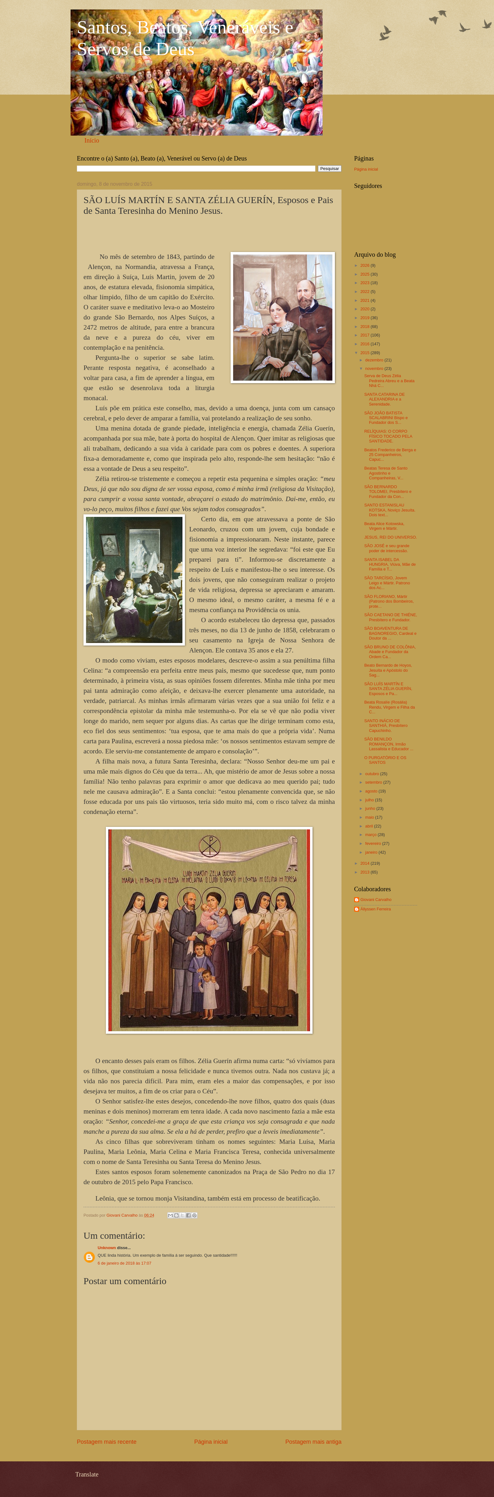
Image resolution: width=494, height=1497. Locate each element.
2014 (365, 863)
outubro (372, 773)
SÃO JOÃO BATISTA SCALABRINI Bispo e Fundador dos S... (386, 418)
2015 (365, 352)
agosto (371, 791)
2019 (365, 317)
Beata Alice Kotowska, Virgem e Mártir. (384, 526)
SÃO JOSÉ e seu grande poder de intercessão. (386, 548)
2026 (365, 265)
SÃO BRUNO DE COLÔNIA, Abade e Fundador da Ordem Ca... (390, 652)
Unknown (107, 1247)
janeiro (371, 852)
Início (91, 140)
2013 (365, 872)
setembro (374, 782)
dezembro (374, 360)
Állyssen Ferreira (375, 909)
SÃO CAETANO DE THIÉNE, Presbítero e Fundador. (390, 617)
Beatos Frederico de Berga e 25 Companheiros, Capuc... (390, 454)
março (371, 834)
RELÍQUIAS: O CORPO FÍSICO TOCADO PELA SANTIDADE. (388, 436)
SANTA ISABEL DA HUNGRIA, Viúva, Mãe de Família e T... (390, 564)
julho (370, 800)
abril (369, 826)
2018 (365, 326)
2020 (365, 309)
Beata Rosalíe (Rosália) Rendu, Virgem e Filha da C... (389, 707)
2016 (365, 344)
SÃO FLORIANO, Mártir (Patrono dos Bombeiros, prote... (389, 601)
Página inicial (210, 1442)
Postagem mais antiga (313, 1442)
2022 (365, 291)
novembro (374, 368)
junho (370, 808)
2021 (365, 300)
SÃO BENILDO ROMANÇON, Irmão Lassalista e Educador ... (388, 744)
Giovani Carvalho (376, 899)
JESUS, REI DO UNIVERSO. (390, 537)
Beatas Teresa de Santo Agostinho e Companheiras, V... (385, 473)
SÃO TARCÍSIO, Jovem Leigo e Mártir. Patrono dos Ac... (387, 583)
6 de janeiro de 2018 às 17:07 (124, 1263)
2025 (365, 274)
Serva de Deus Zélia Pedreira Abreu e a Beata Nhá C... (389, 380)
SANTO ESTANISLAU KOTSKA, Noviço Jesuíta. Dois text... (389, 510)
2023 (365, 282)
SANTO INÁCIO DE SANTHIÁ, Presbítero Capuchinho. (385, 725)
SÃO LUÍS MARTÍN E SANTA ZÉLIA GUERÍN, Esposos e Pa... (388, 688)
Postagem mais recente (106, 1442)
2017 (365, 335)
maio (370, 817)
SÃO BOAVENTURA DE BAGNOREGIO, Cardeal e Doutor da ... (390, 633)
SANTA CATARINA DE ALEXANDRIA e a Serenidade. (384, 399)
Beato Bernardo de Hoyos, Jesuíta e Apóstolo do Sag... (388, 670)
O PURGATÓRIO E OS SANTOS (385, 760)
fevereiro (373, 843)
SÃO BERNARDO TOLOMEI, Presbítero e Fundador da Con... (387, 491)
